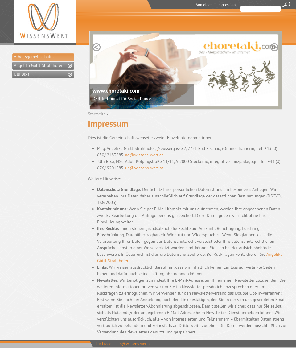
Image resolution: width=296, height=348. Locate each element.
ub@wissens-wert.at (144, 168)
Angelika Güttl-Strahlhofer (38, 65)
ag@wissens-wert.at (144, 155)
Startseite (97, 114)
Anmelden (204, 4)
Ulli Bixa (22, 74)
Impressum (226, 4)
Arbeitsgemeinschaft (32, 57)
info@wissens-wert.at (133, 343)
